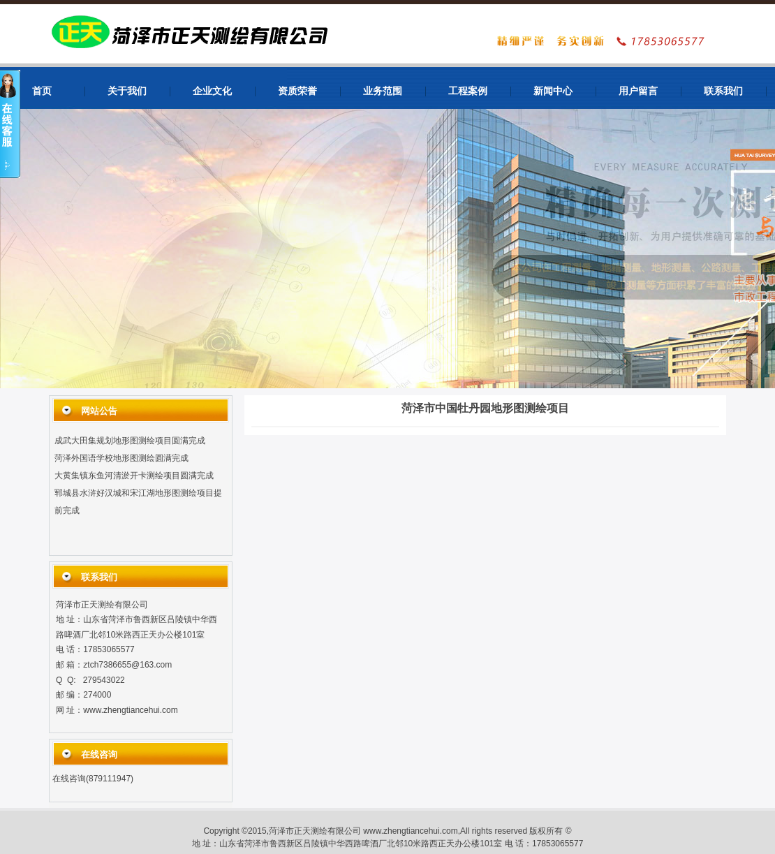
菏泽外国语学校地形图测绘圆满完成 (121, 459)
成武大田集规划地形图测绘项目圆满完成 (129, 442)
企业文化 (212, 91)
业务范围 (382, 91)
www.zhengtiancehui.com (130, 710)
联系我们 (723, 91)
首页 (42, 91)
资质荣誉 (297, 91)
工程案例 (467, 91)
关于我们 (127, 91)
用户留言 (638, 91)
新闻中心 (553, 91)
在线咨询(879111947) (92, 778)
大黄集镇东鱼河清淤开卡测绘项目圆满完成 (134, 477)
